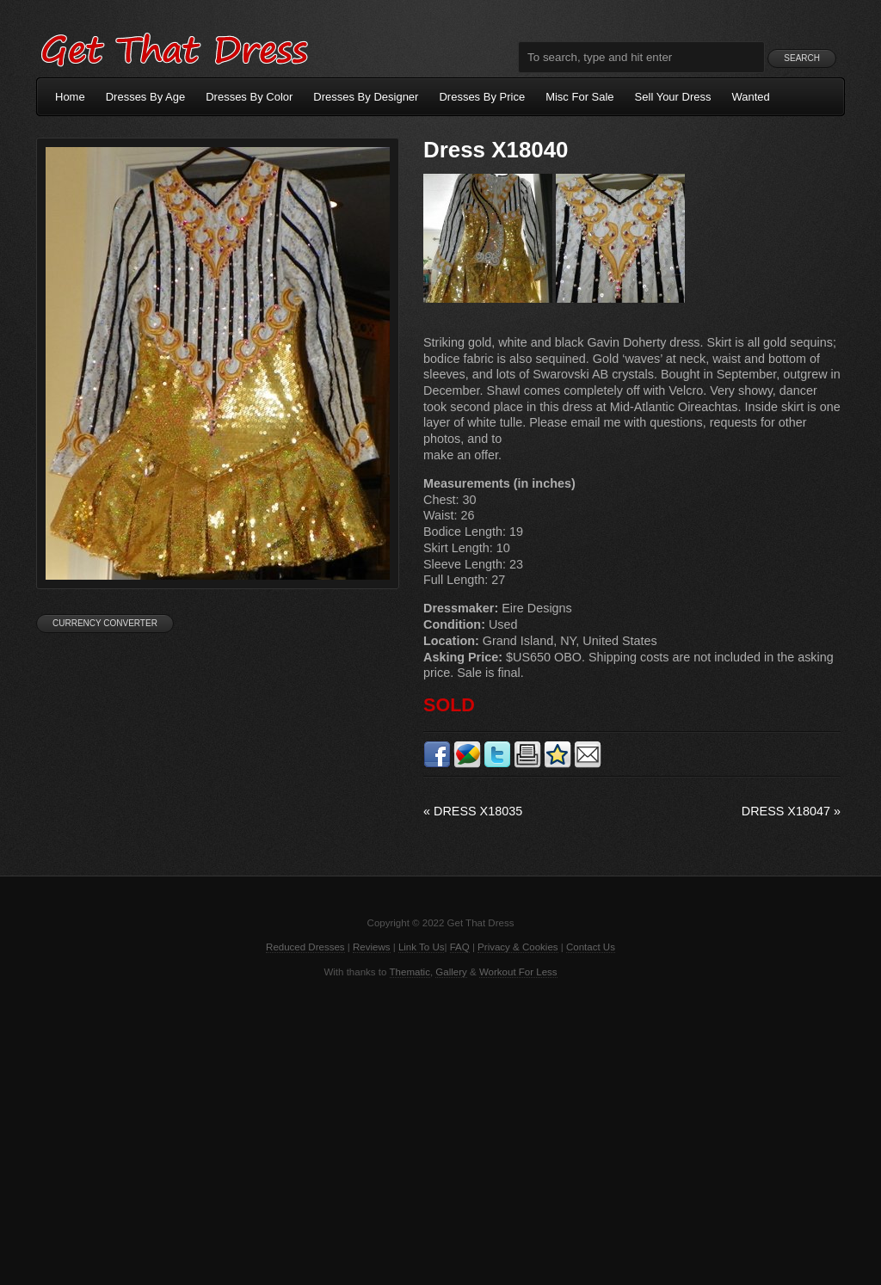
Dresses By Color (249, 96)
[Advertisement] (440, 1130)
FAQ (460, 947)
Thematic (410, 972)
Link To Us (421, 947)
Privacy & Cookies (517, 947)
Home (70, 96)
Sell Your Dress (673, 96)
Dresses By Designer (365, 96)
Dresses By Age (146, 96)
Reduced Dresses (305, 947)
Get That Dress (173, 47)
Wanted (751, 96)
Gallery (450, 972)
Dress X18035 (472, 811)
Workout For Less (518, 972)
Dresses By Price (482, 96)
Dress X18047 (791, 811)
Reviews (372, 947)
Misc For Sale (579, 96)
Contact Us (590, 947)
